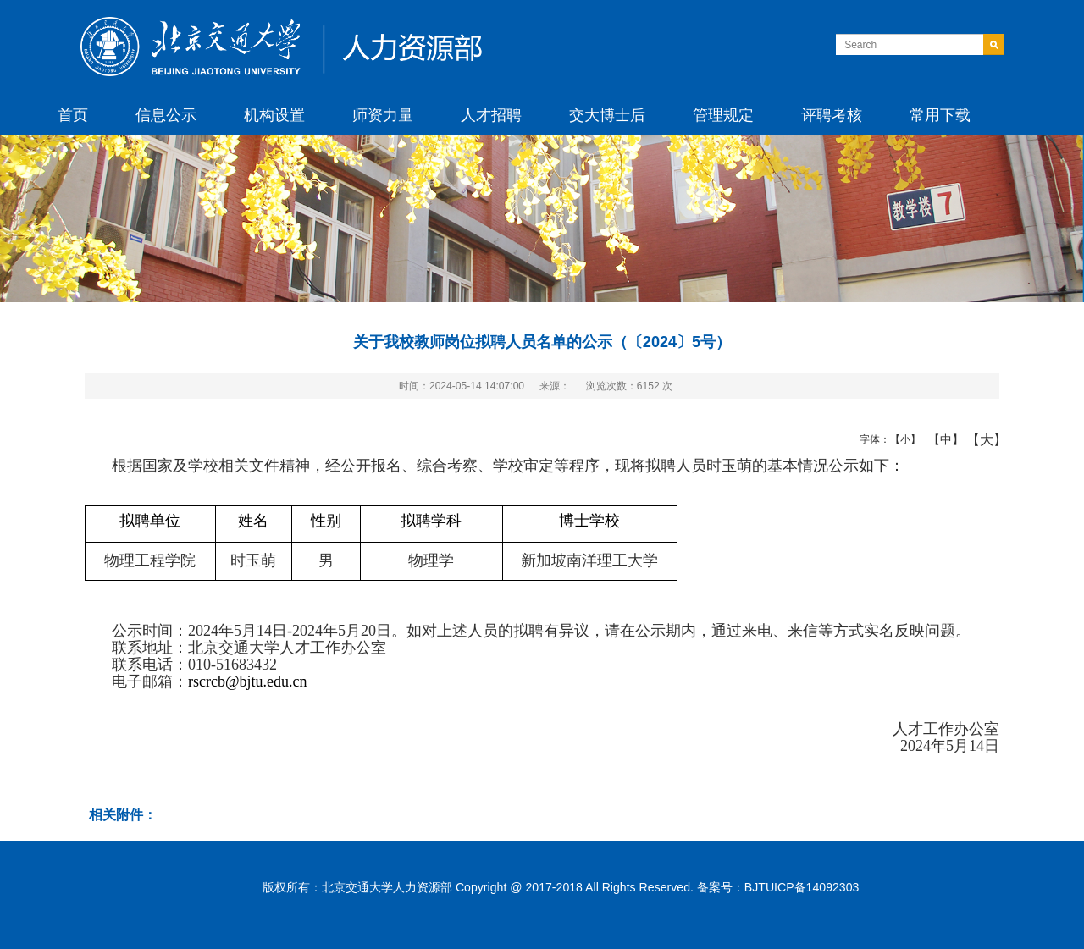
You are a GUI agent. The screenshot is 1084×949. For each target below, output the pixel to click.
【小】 (901, 439)
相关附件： (123, 814)
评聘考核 (831, 115)
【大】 (977, 439)
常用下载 (940, 115)
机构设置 (274, 115)
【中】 (939, 439)
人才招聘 (491, 115)
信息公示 (166, 115)
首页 (73, 115)
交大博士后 (607, 115)
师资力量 (382, 115)
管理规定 (723, 115)
